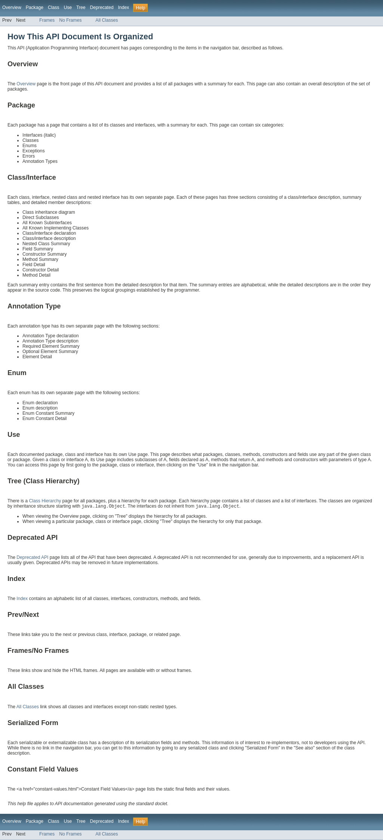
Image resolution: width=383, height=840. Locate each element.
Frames (47, 20)
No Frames (70, 20)
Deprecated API (32, 557)
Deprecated (102, 7)
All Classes (106, 20)
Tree (81, 7)
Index (123, 7)
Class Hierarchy (45, 500)
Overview (11, 7)
